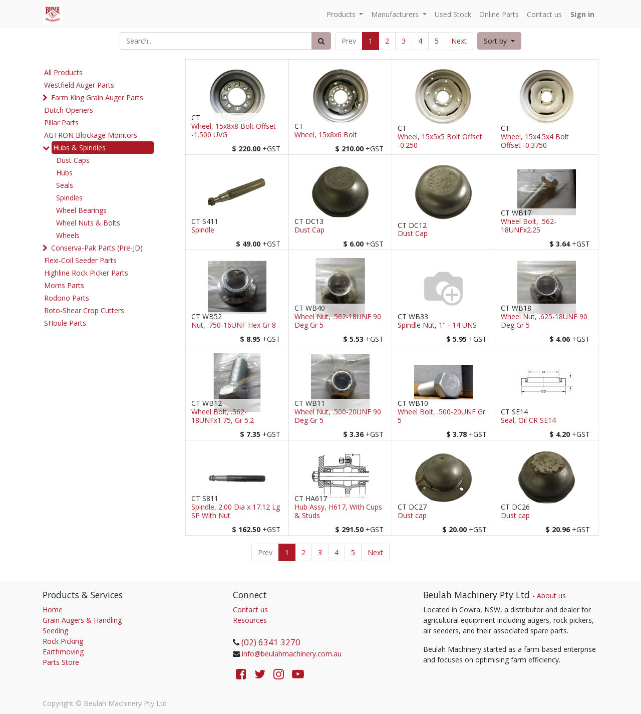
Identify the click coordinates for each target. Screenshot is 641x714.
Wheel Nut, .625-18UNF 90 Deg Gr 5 (544, 321)
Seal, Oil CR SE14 (528, 420)
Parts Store (61, 662)
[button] (499, 41)
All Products (63, 72)
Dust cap (412, 516)
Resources (250, 620)
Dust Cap (309, 230)
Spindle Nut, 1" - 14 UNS (437, 325)
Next (459, 41)
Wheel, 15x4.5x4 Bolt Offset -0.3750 (535, 141)
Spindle (202, 230)
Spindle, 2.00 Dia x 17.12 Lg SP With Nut (235, 511)
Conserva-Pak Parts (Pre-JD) (97, 248)
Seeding (55, 630)
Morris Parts (64, 285)
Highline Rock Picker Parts (86, 273)
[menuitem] (453, 14)
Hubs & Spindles (79, 147)
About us (551, 595)
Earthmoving (63, 651)
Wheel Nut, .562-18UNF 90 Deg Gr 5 (337, 321)
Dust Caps (73, 160)
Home (53, 609)
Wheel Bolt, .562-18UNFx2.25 (528, 225)
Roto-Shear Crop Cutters (84, 310)
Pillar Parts (61, 122)
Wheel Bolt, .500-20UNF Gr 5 (441, 416)
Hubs (64, 172)
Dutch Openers (68, 110)
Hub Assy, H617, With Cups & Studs (338, 511)
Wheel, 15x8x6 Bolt (325, 135)
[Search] (321, 41)
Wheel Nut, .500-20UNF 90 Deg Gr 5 (337, 416)
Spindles (69, 197)
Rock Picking (63, 641)
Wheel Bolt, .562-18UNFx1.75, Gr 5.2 (222, 416)
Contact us (250, 609)
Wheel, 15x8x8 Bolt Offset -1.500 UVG (233, 130)
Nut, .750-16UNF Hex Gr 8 (233, 325)
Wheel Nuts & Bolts (88, 222)
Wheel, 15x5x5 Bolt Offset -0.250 (440, 141)
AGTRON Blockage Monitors (90, 135)
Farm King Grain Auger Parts (97, 97)
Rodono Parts (66, 298)
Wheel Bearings (81, 210)
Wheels (68, 235)
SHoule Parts (65, 323)
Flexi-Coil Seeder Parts (80, 260)
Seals (64, 185)
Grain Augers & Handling (82, 620)
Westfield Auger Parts (79, 85)
